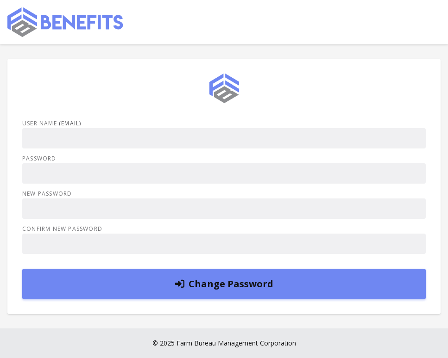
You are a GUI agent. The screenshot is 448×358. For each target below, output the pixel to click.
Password (39, 158)
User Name (51, 123)
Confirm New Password (62, 229)
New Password (47, 194)
